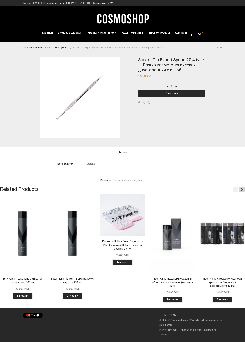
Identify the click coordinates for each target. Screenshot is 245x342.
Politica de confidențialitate (193, 329)
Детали (122, 152)
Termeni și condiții (168, 329)
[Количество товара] (172, 86)
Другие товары (159, 32)
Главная (47, 32)
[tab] (122, 152)
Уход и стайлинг (132, 32)
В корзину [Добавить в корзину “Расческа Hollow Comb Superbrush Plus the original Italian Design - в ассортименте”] (122, 262)
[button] (242, 189)
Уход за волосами (70, 32)
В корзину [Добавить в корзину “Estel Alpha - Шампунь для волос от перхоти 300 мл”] (72, 295)
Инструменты (62, 47)
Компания (181, 32)
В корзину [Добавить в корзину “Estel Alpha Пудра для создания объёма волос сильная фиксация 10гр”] (172, 299)
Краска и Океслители (102, 32)
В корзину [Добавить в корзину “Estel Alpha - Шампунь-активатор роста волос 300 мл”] (22, 295)
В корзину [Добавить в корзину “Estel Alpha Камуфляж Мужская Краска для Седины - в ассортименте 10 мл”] (222, 299)
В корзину (172, 93)
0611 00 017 (38, 3)
